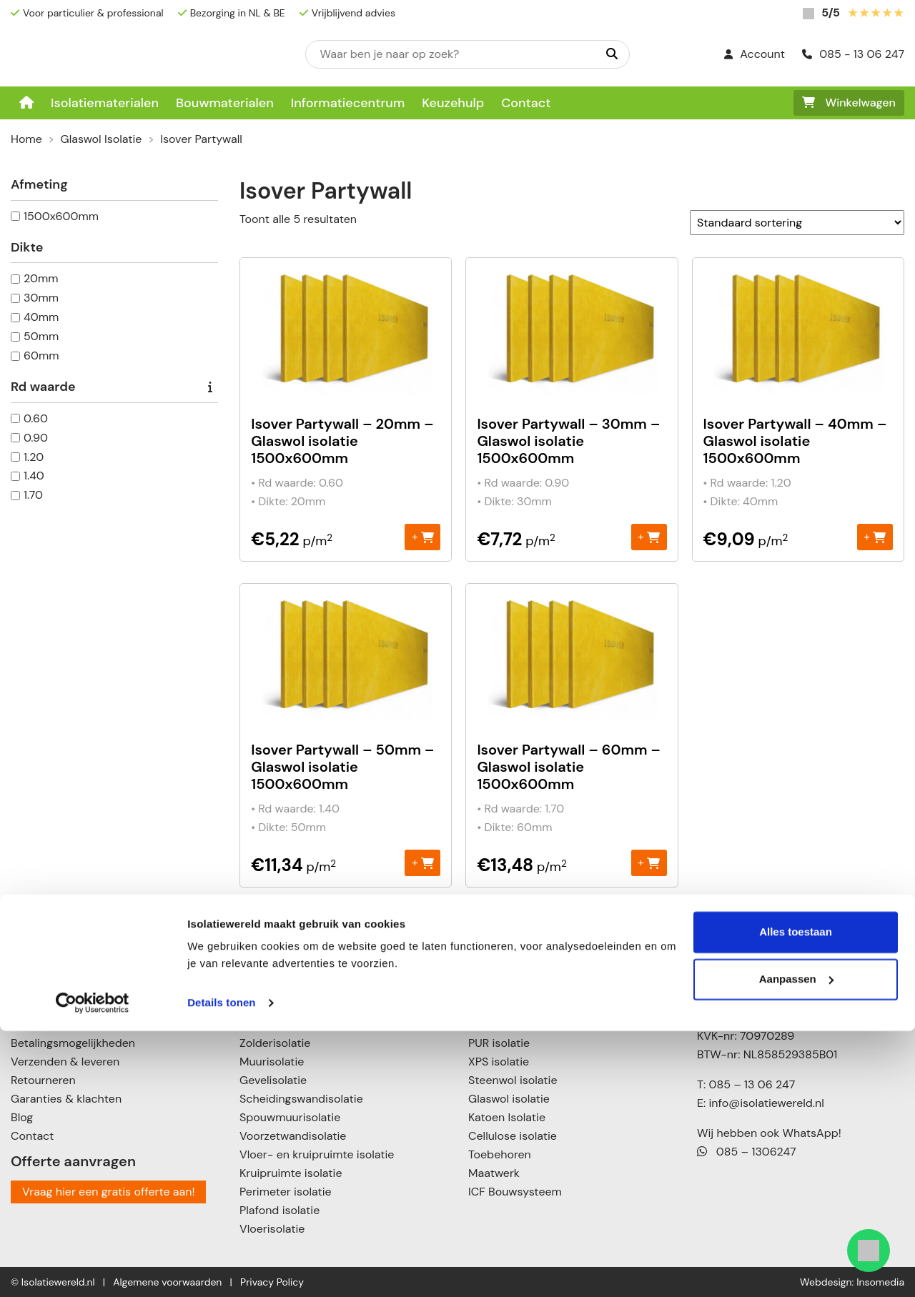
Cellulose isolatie (512, 1135)
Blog (22, 1117)
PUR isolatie (499, 1042)
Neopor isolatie (508, 1005)
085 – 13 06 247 (751, 1084)
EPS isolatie (498, 987)
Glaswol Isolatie (101, 138)
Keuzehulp (453, 102)
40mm (41, 316)
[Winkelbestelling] (797, 222)
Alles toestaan (795, 1198)
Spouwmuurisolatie (289, 1117)
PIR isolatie (496, 1024)
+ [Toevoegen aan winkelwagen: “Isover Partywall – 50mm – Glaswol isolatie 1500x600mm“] (423, 862)
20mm (41, 278)
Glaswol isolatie (509, 1098)
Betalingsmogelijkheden (73, 1042)
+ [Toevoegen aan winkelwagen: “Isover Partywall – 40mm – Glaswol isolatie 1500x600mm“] (875, 536)
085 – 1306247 (746, 1151)
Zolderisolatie (274, 1042)
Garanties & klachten (66, 1098)
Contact (525, 102)
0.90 (36, 437)
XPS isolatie (498, 1061)
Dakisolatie (268, 987)
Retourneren (43, 1080)
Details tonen (221, 1269)
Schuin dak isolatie (288, 1024)
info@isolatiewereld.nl (766, 1102)
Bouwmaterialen (225, 102)
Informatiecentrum (348, 102)
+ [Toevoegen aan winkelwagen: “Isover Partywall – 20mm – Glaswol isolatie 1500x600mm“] (423, 536)
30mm (41, 297)
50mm (41, 336)
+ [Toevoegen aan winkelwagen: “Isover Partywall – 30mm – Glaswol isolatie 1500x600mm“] (649, 536)
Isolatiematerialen (105, 102)
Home (26, 138)
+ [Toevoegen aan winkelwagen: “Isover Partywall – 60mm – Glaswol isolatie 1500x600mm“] (649, 862)
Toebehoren (499, 1154)
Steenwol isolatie (513, 1080)
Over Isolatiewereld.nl (67, 1024)
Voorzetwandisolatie (292, 1135)
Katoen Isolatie (506, 1117)
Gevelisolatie (273, 1080)
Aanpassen (796, 1244)
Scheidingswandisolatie (301, 1098)
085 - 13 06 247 (853, 53)
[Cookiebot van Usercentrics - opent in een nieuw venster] (92, 1269)
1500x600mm (61, 216)
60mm (41, 355)
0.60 (36, 418)
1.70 (33, 494)
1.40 (34, 475)
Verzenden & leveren (65, 1061)
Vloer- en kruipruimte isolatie (316, 1154)
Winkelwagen (849, 102)
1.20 (34, 456)
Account (754, 53)
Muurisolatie (271, 1061)
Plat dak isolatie (280, 1005)
